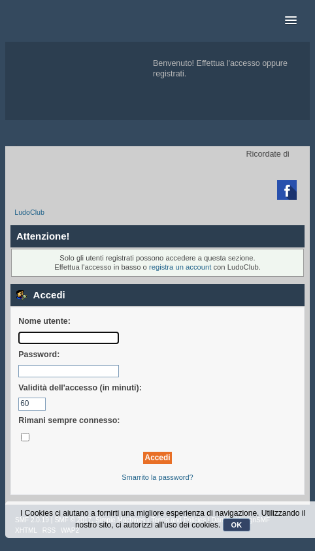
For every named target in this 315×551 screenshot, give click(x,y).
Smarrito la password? (157, 477)
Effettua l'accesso (228, 63)
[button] (290, 21)
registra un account (180, 267)
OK (236, 525)
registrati (168, 73)
